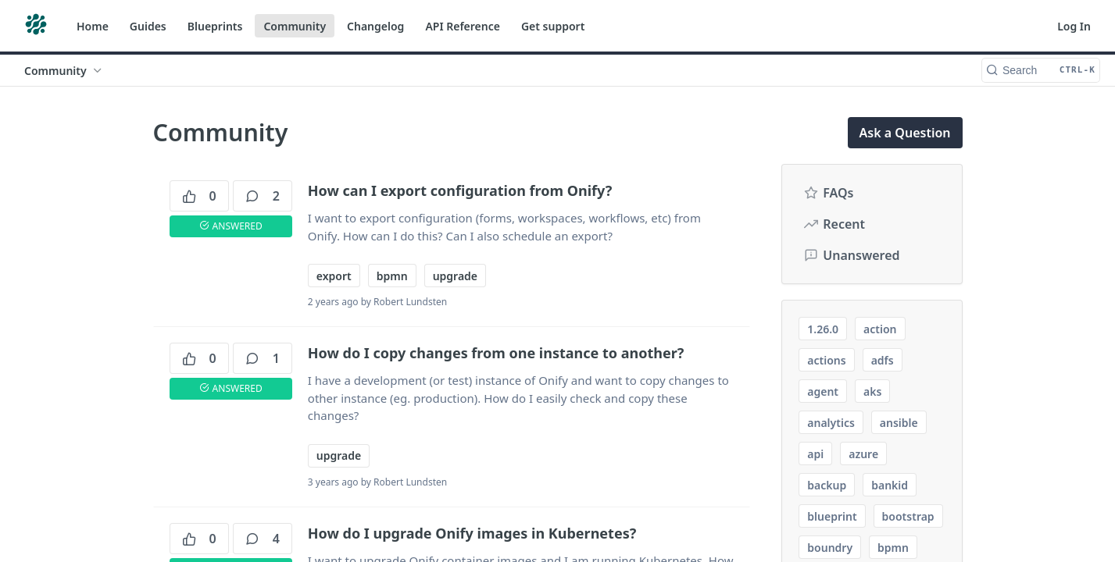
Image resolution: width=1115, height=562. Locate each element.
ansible (899, 422)
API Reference (462, 26)
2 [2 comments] (262, 196)
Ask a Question (905, 132)
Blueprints (215, 26)
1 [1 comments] (262, 358)
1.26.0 (822, 329)
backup (826, 485)
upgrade (455, 276)
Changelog (375, 26)
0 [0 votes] (199, 196)
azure (863, 453)
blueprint (831, 516)
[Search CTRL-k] (1040, 70)
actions (826, 360)
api (815, 453)
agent (822, 391)
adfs (882, 360)
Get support (552, 26)
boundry (829, 547)
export (334, 276)
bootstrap (908, 516)
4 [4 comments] (262, 538)
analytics (831, 422)
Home (93, 26)
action (879, 329)
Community (294, 26)
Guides (148, 26)
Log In (1074, 26)
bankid (889, 485)
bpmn (392, 276)
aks (872, 391)
